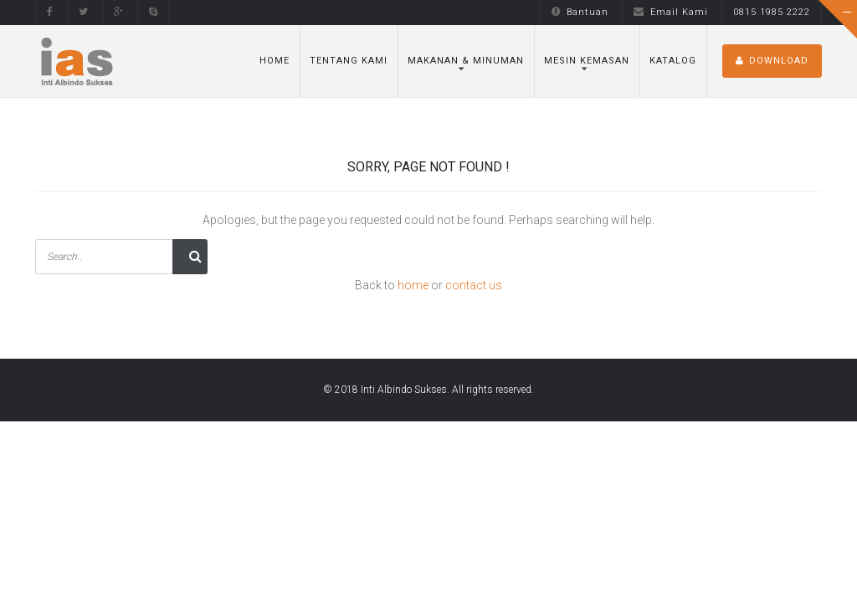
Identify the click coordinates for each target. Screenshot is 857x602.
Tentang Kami (348, 60)
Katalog (672, 60)
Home (274, 60)
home (413, 285)
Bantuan (580, 12)
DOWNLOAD (772, 60)
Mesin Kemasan (586, 60)
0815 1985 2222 (771, 12)
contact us (473, 285)
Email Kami (671, 12)
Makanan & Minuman (466, 60)
